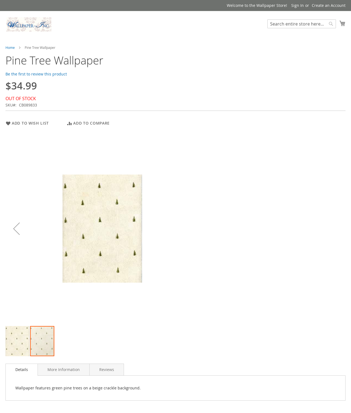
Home (10, 47)
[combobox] (301, 23)
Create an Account (329, 5)
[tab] (21, 370)
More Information (63, 369)
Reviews (106, 369)
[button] (16, 228)
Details (21, 369)
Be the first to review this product (36, 74)
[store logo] (28, 24)
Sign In (297, 5)
